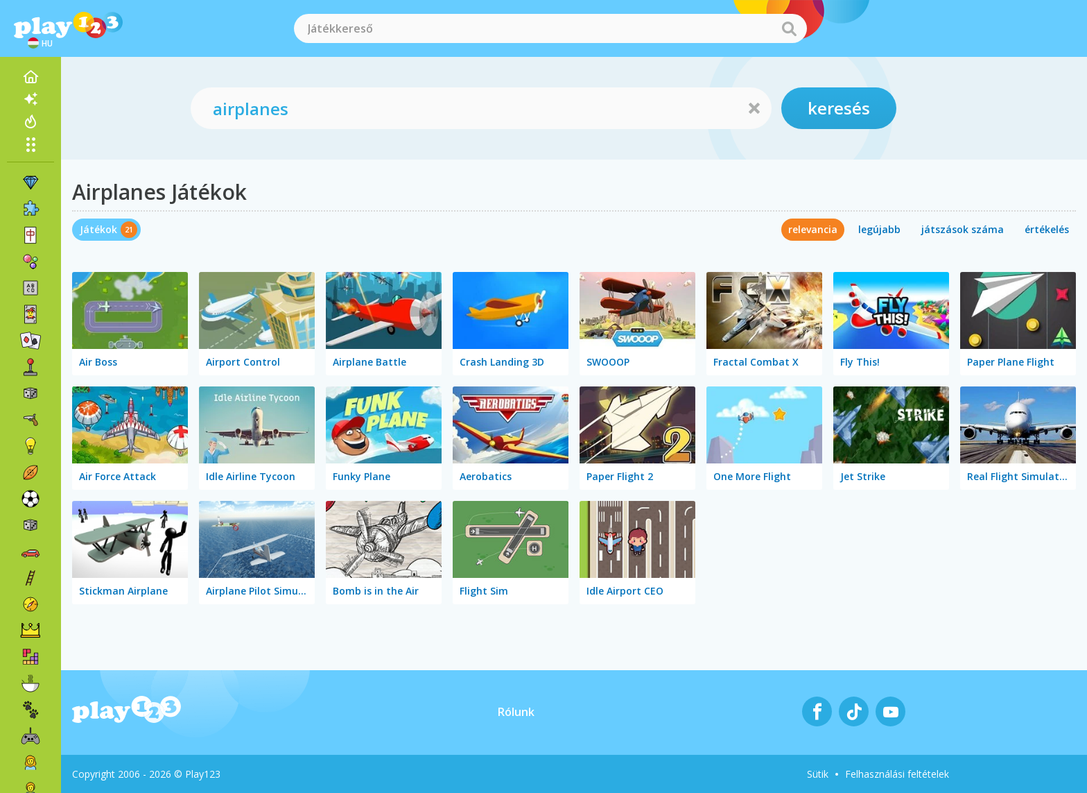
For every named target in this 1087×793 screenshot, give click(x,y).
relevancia (812, 229)
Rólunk (516, 711)
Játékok (98, 229)
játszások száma (962, 229)
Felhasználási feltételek (897, 774)
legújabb (879, 229)
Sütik (817, 774)
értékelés (1047, 229)
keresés (839, 107)
